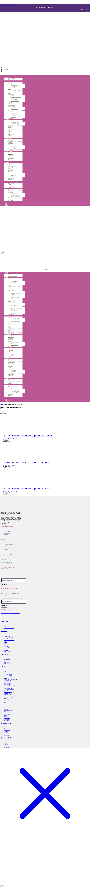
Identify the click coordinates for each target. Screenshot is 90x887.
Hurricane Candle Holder (16, 97)
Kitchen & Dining (6, 738)
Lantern (12, 98)
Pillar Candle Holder (15, 99)
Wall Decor (4, 654)
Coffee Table (10, 132)
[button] (46, 77)
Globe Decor (10, 102)
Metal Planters (14, 147)
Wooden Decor (11, 187)
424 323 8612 (5, 559)
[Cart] (45, 269)
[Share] (3, 885)
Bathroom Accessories (12, 79)
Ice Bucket (10, 159)
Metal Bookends (14, 86)
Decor (6, 81)
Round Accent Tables (15, 123)
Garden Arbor (11, 139)
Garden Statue (11, 140)
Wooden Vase (13, 117)
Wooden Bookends (14, 87)
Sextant (9, 171)
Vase (9, 110)
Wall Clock (10, 185)
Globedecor (2, 1)
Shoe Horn (10, 199)
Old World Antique (12, 103)
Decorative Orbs (11, 91)
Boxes (9, 89)
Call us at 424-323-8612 (7, 5)
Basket (9, 152)
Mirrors (9, 184)
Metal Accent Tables (15, 122)
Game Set (10, 191)
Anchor (9, 163)
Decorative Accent (14, 109)
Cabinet (9, 128)
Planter (9, 144)
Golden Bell (13, 175)
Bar (8, 189)
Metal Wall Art (11, 183)
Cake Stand (10, 154)
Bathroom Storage (11, 78)
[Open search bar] (2, 67)
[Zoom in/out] (0, 885)
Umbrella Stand (11, 118)
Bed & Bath (5, 621)
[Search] (2, 71)
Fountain (10, 142)
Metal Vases (13, 114)
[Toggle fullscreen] (2, 885)
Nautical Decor (11, 167)
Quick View (14, 438)
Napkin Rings (11, 158)
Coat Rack (10, 131)
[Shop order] (6, 413)
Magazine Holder (11, 105)
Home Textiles (11, 156)
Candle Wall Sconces (15, 101)
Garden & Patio (6, 723)
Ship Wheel (10, 179)
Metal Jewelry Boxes (15, 195)
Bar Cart (9, 126)
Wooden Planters (14, 148)
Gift (6, 188)
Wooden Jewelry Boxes (15, 196)
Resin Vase (13, 115)
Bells (9, 82)
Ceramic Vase (13, 111)
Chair (9, 130)
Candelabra (13, 95)
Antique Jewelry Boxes (15, 193)
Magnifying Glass (11, 166)
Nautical (7, 162)
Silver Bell (13, 176)
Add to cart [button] (8, 438)
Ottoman (10, 135)
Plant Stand (10, 143)
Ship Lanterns (11, 178)
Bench (9, 127)
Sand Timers (10, 170)
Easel (9, 93)
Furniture (4, 631)
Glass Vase (13, 113)
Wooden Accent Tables (15, 124)
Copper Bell (13, 174)
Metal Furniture (11, 134)
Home (1, 404)
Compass (10, 164)
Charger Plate (13, 107)
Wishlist (7, 205)
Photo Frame (10, 197)
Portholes (10, 168)
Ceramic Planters (14, 146)
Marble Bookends (14, 85)
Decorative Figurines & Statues (14, 90)
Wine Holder (10, 200)
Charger (9, 155)
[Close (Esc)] (4, 885)
